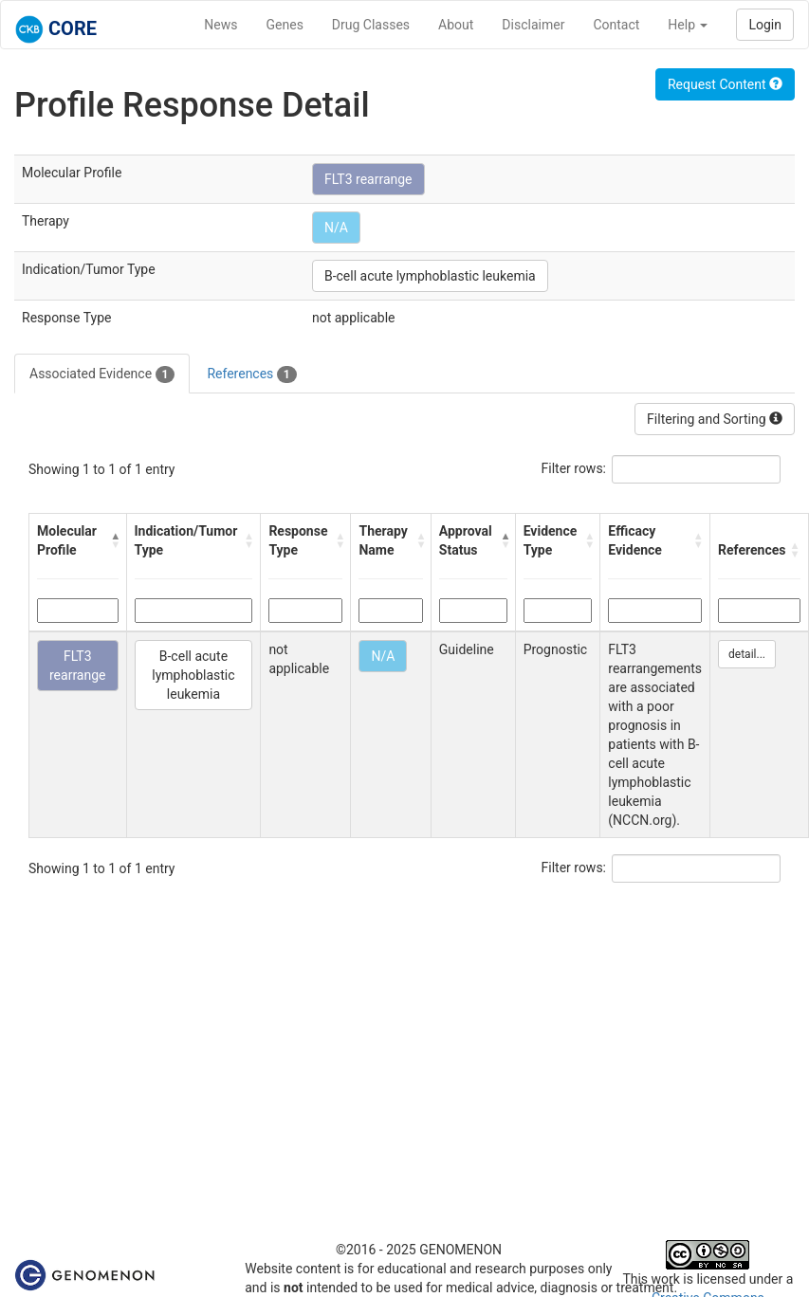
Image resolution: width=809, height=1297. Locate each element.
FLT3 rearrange (368, 179)
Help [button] (688, 24)
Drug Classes (371, 24)
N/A (336, 227)
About (455, 24)
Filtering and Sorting (714, 419)
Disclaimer (533, 24)
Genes (285, 24)
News (220, 24)
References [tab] (251, 374)
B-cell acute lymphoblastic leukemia (430, 275)
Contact (616, 24)
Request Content (725, 84)
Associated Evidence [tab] (102, 374)
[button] (114, 540)
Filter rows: (574, 468)
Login (764, 24)
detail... (746, 654)
